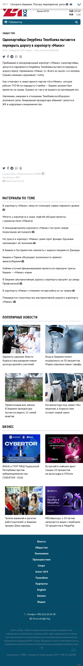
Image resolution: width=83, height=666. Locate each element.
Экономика (41, 553)
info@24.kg (44, 618)
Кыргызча (42, 583)
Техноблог (41, 577)
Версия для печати (13, 181)
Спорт (41, 565)
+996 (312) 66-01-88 (46, 614)
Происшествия (41, 559)
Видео (41, 601)
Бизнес (41, 595)
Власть (41, 541)
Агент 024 (41, 571)
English (41, 589)
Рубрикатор (13, 22)
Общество (9, 33)
